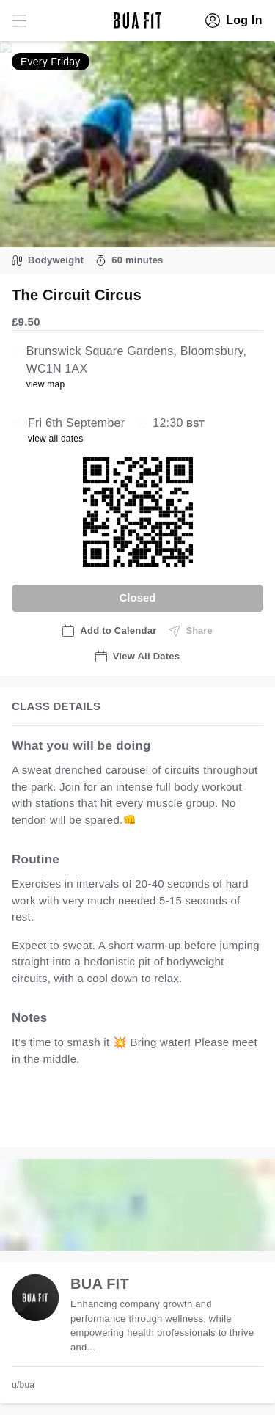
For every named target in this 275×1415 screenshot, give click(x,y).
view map (45, 384)
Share (191, 631)
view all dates (56, 439)
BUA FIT (99, 1284)
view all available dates (85, 1121)
